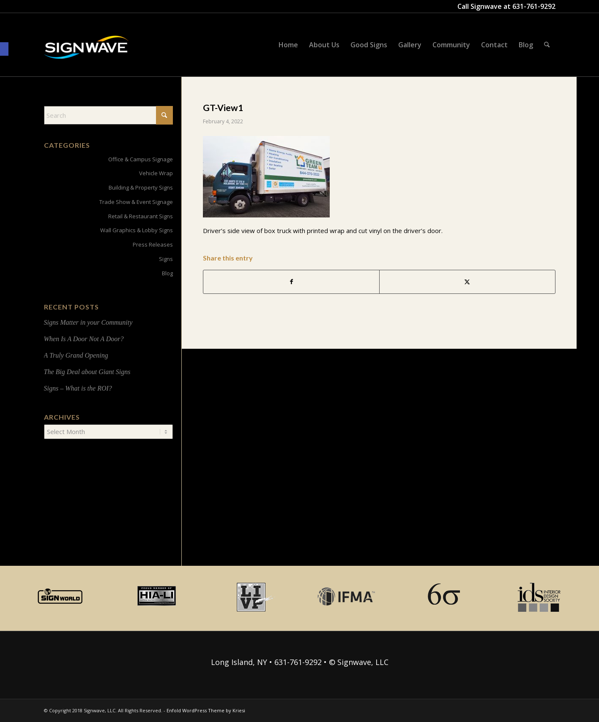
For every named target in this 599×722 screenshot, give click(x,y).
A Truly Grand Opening (76, 355)
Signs (166, 259)
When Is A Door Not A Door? (84, 338)
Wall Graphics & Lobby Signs (136, 230)
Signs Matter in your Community (88, 322)
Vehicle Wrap (156, 173)
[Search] (547, 44)
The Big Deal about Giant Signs (87, 371)
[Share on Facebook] (291, 281)
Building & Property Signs (141, 187)
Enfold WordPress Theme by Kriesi (206, 710)
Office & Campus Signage (140, 159)
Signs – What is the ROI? (78, 388)
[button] (4, 49)
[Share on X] (467, 281)
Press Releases (153, 244)
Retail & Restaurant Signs (140, 216)
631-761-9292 (533, 6)
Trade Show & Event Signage (136, 202)
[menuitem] (288, 44)
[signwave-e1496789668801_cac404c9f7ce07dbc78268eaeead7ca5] (86, 55)
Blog (167, 273)
